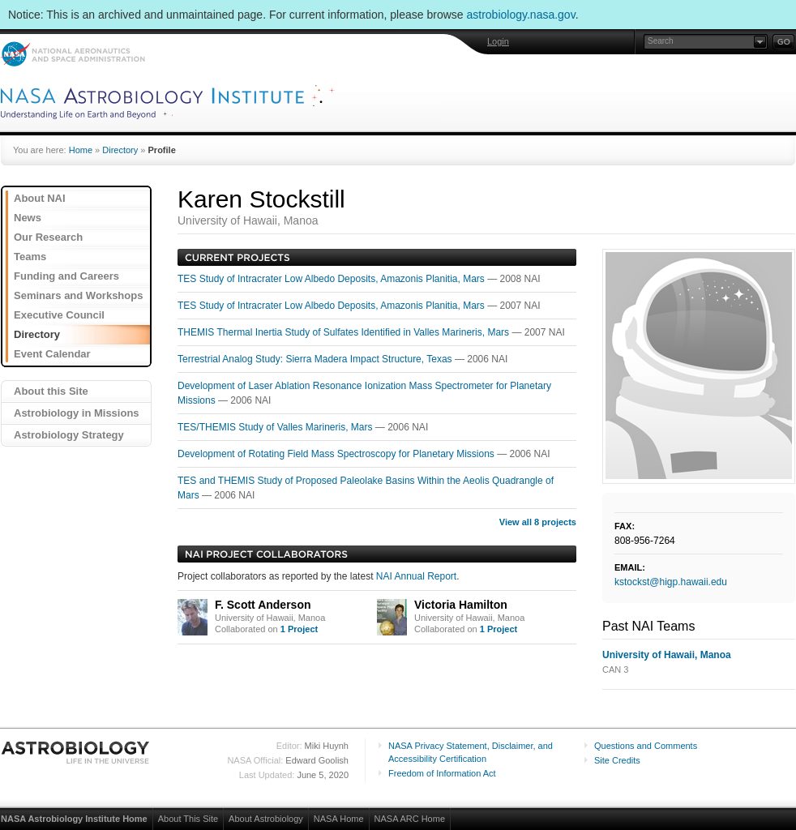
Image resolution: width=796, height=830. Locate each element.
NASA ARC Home (409, 819)
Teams (30, 256)
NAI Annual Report (416, 576)
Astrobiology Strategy (69, 435)
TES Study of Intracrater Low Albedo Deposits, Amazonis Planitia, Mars (332, 279)
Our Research (48, 237)
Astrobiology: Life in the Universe (76, 752)
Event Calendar (52, 354)
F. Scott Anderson (263, 604)
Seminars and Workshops (78, 295)
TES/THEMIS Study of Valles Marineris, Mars (276, 427)
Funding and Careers (66, 276)
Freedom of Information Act (442, 773)
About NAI (40, 198)
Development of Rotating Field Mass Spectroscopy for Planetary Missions (337, 454)
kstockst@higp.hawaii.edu (670, 582)
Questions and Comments (645, 746)
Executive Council (59, 315)
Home (80, 150)
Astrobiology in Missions (76, 413)
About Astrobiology (266, 819)
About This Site (188, 819)
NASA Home (339, 819)
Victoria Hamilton (460, 604)
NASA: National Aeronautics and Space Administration (72, 53)
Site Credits (617, 760)
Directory (120, 150)
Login (498, 41)
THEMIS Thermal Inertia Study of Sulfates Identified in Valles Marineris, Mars (344, 332)
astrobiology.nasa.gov (521, 14)
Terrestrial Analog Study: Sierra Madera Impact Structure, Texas (316, 359)
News (27, 218)
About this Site (51, 391)
